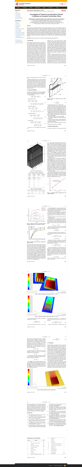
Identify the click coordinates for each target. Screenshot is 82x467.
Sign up (50, 465)
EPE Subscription (18, 31)
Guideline (17, 27)
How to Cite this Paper (19, 18)
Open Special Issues (18, 40)
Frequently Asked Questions (19, 37)
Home (18, 7)
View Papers (17, 23)
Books (31, 7)
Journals (24, 7)
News (44, 7)
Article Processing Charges (19, 28)
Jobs (57, 7)
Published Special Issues (19, 41)
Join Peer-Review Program (26, 465)
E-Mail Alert (18, 465)
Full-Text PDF (17, 13)
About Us (51, 7)
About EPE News (18, 36)
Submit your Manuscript (58, 465)
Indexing (16, 22)
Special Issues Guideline (19, 42)
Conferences (37, 7)
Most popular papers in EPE (19, 33)
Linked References (18, 17)
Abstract (16, 12)
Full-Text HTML (17, 14)
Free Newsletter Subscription (20, 32)
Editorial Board (17, 26)
